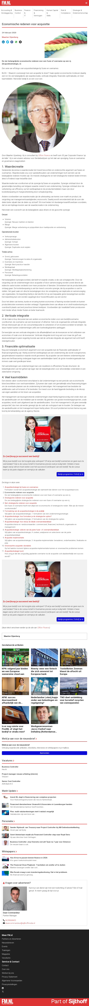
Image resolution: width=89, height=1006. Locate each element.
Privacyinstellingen (9, 984)
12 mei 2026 (7, 722)
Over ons (5, 969)
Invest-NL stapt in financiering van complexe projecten (33, 797)
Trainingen (6, 950)
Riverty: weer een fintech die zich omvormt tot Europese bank (44, 671)
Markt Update (9, 790)
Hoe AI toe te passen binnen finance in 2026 (28, 858)
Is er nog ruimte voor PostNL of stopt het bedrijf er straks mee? (13, 729)
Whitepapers (8, 851)
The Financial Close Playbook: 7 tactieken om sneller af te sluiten (37, 865)
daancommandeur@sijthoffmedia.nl (20, 923)
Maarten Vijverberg (10, 37)
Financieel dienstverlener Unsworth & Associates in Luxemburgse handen (41, 804)
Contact (5, 965)
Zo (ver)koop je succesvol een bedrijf (21, 456)
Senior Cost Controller (11, 781)
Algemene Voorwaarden (12, 980)
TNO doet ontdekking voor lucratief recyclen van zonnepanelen (72, 700)
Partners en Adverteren (11, 939)
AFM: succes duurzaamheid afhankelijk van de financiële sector (11, 700)
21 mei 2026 (7, 693)
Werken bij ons (8, 973)
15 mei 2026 (65, 693)
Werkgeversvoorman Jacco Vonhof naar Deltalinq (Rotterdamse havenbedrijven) (43, 729)
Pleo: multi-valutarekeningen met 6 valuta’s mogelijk (32, 812)
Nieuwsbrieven (8, 943)
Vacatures (7, 760)
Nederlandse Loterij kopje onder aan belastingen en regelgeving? (44, 700)
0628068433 (10, 920)
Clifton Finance (44, 155)
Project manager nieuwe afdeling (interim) (20, 774)
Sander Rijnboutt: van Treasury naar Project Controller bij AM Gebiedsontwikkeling (44, 827)
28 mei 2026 (7, 664)
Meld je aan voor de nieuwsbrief (18, 738)
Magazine (6, 954)
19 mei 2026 (36, 693)
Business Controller (10, 767)
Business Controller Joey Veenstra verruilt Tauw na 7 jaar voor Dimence (40, 842)
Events (4, 946)
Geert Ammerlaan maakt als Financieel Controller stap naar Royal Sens (40, 835)
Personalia (7, 821)
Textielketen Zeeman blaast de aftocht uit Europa (71, 671)
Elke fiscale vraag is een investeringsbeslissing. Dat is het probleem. (38, 872)
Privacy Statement (9, 977)
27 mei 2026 (36, 664)
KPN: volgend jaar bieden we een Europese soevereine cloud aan (15, 671)
